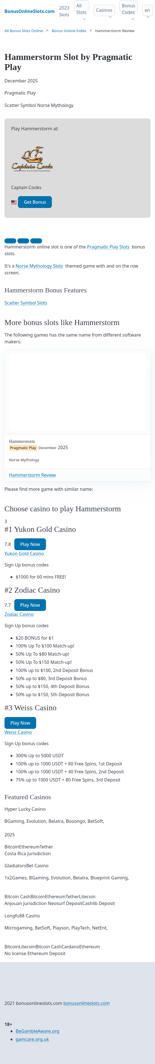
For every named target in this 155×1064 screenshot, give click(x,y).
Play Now (30, 544)
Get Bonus (35, 202)
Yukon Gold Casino (24, 553)
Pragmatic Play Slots (108, 247)
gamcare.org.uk (32, 1039)
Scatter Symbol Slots (25, 303)
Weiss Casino (18, 732)
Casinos (104, 10)
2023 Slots (64, 11)
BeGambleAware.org (37, 1031)
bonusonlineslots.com (86, 1003)
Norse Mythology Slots (39, 266)
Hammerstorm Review (32, 475)
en (147, 10)
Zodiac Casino (19, 614)
